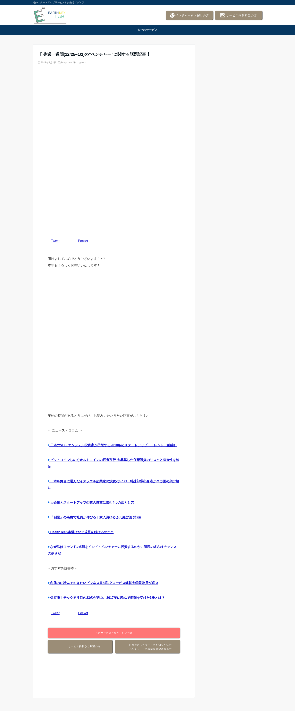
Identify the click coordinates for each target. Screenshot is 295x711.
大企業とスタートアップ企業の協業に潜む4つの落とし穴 (91, 502)
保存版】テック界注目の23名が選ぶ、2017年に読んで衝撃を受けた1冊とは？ (107, 597)
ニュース (81, 62)
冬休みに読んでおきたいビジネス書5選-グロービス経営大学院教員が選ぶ (103, 583)
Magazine (66, 62)
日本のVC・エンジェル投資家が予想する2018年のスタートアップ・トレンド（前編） (113, 445)
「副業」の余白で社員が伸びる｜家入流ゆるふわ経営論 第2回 (95, 517)
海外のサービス (147, 29)
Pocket (83, 241)
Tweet (55, 241)
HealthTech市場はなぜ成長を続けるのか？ (81, 532)
